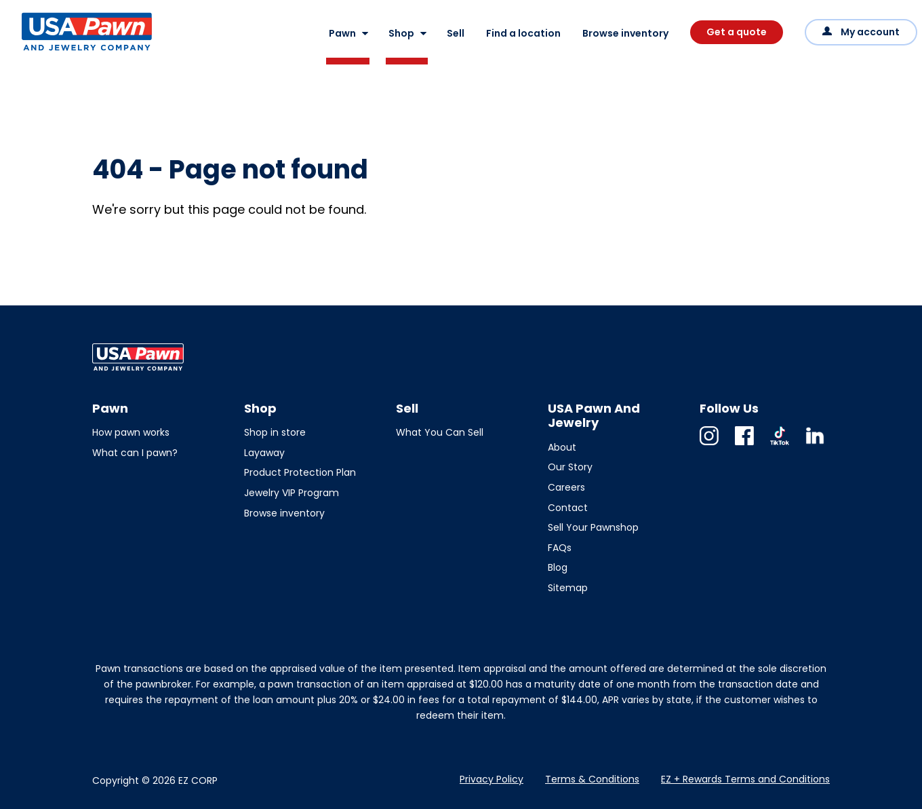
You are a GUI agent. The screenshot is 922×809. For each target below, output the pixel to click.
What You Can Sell (439, 432)
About (562, 447)
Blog (557, 567)
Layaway (264, 452)
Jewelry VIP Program (291, 493)
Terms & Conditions (592, 779)
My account (870, 32)
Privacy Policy (491, 779)
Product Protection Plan (300, 472)
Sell (455, 33)
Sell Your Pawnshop (593, 527)
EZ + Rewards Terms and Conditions (745, 779)
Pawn (342, 33)
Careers (566, 487)
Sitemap (568, 588)
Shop (401, 33)
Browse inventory (625, 33)
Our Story (570, 467)
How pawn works (130, 432)
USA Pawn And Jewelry (65, 50)
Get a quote (736, 32)
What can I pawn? (135, 452)
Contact (568, 507)
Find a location (523, 33)
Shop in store (275, 432)
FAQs (560, 547)
